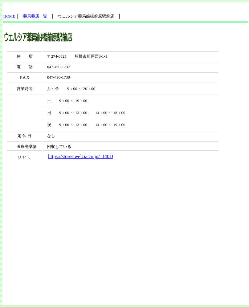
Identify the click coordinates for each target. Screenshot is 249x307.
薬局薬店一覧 (35, 16)
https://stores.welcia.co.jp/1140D (80, 156)
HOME (9, 16)
